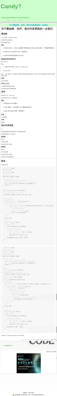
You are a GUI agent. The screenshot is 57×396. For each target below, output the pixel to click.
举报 (55, 339)
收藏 (52, 339)
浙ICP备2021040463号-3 (37, 394)
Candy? (11, 6)
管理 (19, 20)
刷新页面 (48, 351)
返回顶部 (54, 351)
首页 (8, 20)
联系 (14, 20)
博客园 (24, 392)
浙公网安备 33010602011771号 (21, 394)
